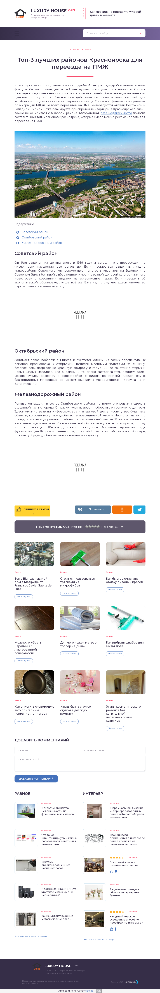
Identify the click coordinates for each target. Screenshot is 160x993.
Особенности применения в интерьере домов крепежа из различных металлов (127, 839)
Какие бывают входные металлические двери (57, 917)
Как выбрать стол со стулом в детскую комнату (75, 710)
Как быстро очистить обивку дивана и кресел (124, 580)
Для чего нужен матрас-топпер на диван (78, 644)
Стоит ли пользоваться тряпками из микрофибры (77, 582)
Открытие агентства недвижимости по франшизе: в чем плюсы (57, 811)
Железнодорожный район (42, 243)
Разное (18, 572)
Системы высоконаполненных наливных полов (55, 865)
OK (99, 990)
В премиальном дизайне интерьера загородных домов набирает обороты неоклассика (127, 812)
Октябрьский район (37, 237)
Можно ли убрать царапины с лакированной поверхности (28, 648)
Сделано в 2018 (117, 982)
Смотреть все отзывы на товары (31, 936)
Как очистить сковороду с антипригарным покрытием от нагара (34, 710)
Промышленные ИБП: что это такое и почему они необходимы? (58, 892)
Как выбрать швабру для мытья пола (125, 644)
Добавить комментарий (36, 778)
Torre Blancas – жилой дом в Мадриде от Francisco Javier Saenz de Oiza (33, 584)
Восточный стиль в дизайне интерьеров (124, 864)
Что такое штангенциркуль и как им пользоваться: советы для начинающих (59, 839)
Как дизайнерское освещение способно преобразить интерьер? (126, 919)
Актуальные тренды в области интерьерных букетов (124, 892)
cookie (89, 990)
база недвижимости (116, 113)
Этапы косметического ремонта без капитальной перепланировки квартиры (123, 713)
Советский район (35, 232)
